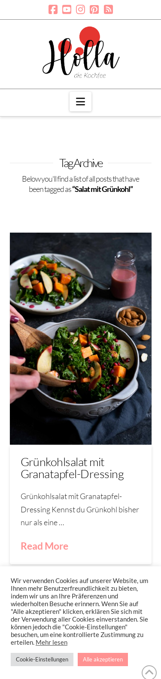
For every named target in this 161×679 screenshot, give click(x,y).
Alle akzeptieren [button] (103, 659)
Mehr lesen (51, 642)
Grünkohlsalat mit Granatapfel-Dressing (72, 468)
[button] (80, 101)
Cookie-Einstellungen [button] (42, 659)
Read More (44, 546)
